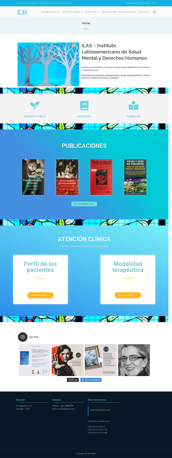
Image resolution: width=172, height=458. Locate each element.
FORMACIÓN (92, 11)
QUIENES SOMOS (50, 11)
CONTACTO (144, 12)
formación (134, 116)
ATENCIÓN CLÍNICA (72, 11)
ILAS (93, 454)
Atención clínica (35, 116)
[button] (58, 11)
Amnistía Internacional (100, 410)
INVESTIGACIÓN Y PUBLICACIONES (119, 11)
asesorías (84, 116)
